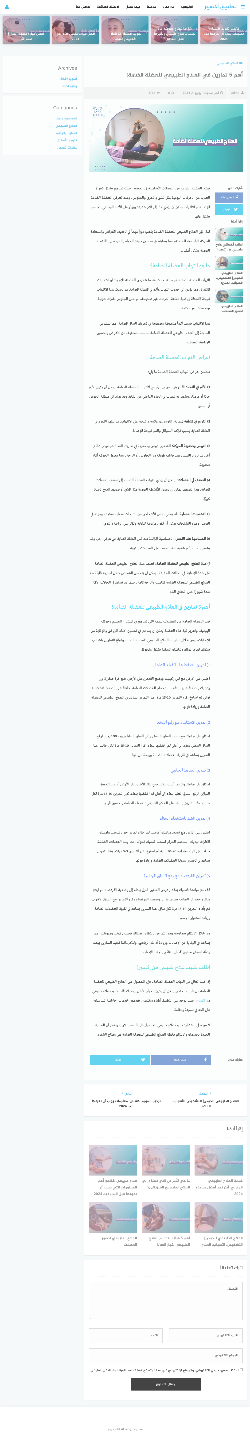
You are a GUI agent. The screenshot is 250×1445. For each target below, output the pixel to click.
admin (237, 93)
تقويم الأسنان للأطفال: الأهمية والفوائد (125, 25)
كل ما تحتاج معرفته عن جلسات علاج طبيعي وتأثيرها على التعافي (174, 22)
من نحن (168, 7)
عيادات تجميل (67, 147)
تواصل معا (83, 7)
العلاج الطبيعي (230, 63)
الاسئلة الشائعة (108, 7)
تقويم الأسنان (67, 140)
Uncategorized (66, 118)
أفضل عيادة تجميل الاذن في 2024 (75, 25)
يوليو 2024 (69, 86)
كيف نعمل (133, 7)
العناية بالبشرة (66, 133)
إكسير (201, 1000)
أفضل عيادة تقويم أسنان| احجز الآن (26, 25)
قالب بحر (114, 1429)
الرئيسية (186, 7)
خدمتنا (151, 7)
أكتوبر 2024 (68, 79)
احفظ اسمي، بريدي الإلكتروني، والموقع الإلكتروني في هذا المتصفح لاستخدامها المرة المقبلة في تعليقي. (164, 1370)
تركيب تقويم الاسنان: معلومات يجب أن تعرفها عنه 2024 (224, 22)
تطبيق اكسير (220, 7)
